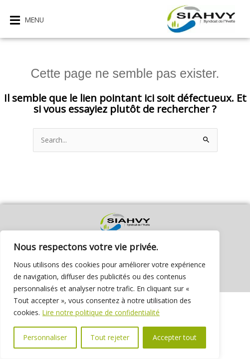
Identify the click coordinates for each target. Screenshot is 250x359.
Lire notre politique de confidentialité (101, 312)
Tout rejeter (109, 337)
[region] (110, 294)
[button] (27, 20)
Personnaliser (45, 337)
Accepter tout (175, 337)
